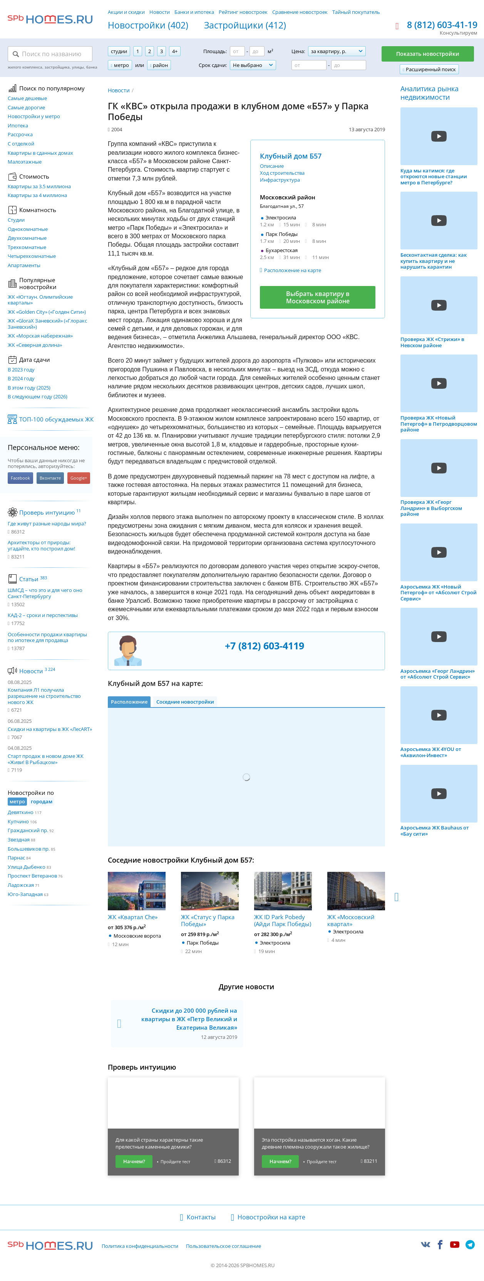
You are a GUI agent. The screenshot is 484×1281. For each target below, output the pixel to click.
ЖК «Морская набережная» (40, 336)
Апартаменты (24, 266)
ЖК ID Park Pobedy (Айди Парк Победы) (283, 899)
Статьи (33, 578)
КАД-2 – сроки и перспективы (43, 615)
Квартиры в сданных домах (40, 153)
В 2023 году (21, 370)
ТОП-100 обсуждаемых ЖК (56, 419)
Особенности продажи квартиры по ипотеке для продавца (47, 638)
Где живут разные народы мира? (47, 524)
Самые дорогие (26, 108)
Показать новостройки (427, 53)
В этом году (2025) (29, 388)
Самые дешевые (27, 98)
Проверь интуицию (50, 512)
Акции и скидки (126, 11)
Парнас (16, 857)
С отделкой (21, 144)
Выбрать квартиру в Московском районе (318, 297)
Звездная (19, 839)
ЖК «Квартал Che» (137, 896)
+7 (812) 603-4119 (264, 645)
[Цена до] (348, 65)
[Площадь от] (237, 51)
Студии (16, 220)
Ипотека (18, 126)
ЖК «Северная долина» (35, 345)
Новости (159, 11)
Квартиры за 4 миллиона (37, 195)
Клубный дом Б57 (291, 156)
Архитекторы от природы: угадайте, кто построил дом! (41, 546)
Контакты (201, 1217)
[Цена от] (309, 65)
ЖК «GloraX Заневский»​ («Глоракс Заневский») (47, 324)
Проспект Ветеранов (32, 875)
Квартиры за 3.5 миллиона (39, 187)
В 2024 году (21, 379)
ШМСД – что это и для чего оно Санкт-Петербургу (45, 593)
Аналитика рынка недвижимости (429, 93)
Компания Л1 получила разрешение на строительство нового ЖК (44, 695)
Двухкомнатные (27, 238)
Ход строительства (282, 172)
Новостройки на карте (271, 1217)
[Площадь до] (257, 51)
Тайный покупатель (356, 11)
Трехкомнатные (27, 247)
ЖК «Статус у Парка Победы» (210, 899)
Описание (272, 165)
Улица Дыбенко (26, 866)
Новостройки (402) (148, 25)
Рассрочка (20, 135)
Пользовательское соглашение (223, 1246)
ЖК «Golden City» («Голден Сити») (47, 312)
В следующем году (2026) (37, 397)
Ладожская (21, 884)
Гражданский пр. (28, 830)
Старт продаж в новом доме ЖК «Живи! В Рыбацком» (46, 759)
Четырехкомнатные (32, 256)
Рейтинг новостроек (243, 11)
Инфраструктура (280, 179)
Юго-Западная (25, 894)
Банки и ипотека (194, 11)
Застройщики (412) (245, 25)
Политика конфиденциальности (140, 1246)
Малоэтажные (25, 162)
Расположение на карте (292, 270)
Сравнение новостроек (300, 11)
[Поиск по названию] (50, 54)
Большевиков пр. (29, 848)
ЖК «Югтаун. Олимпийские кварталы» (40, 300)
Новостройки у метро (34, 117)
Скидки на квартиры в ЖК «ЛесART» (50, 729)
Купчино (18, 821)
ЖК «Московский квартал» (356, 899)
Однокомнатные (28, 229)
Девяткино (20, 812)
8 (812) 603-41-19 (442, 25)
